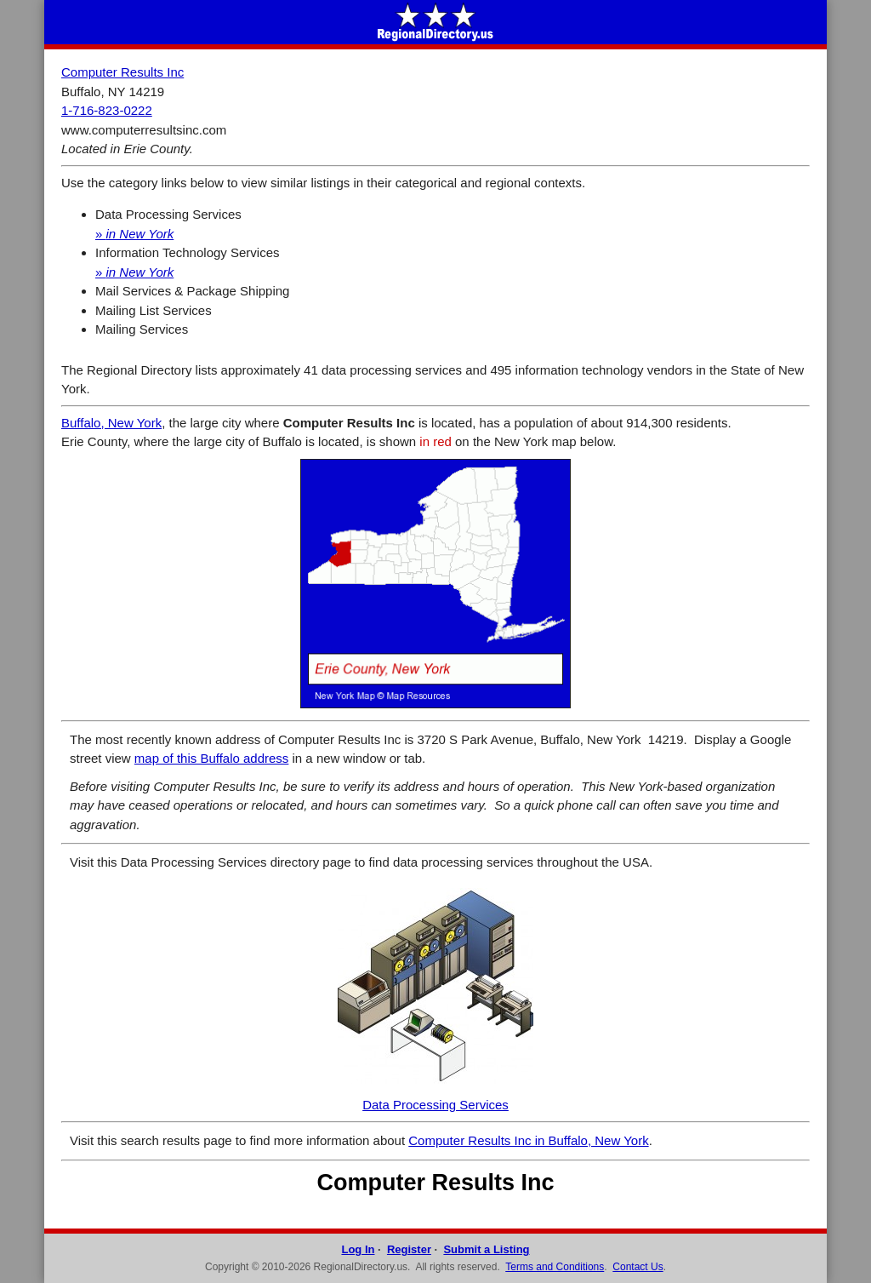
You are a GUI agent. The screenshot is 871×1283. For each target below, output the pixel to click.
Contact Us (637, 1267)
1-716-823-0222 (106, 110)
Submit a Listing (486, 1249)
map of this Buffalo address (211, 758)
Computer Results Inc (122, 72)
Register (409, 1249)
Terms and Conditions (554, 1267)
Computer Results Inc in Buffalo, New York (528, 1140)
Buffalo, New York (111, 422)
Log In (357, 1249)
